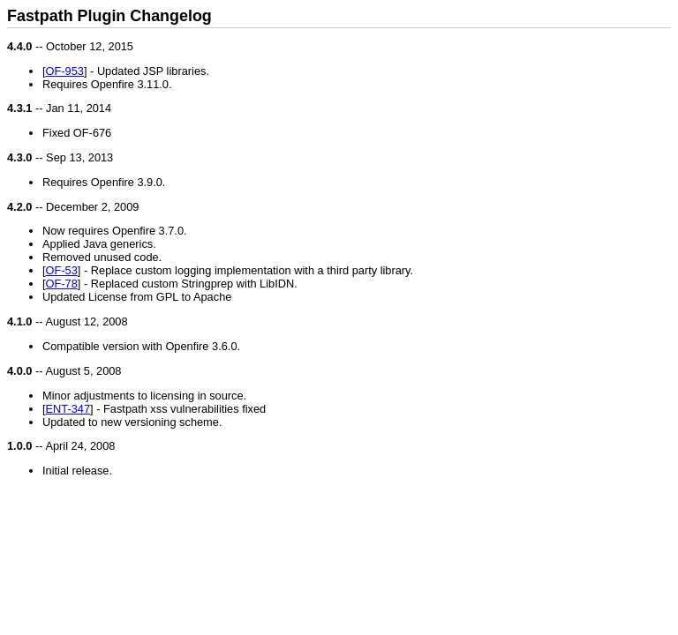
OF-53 (62, 270)
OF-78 (62, 283)
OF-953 (65, 71)
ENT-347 (68, 408)
